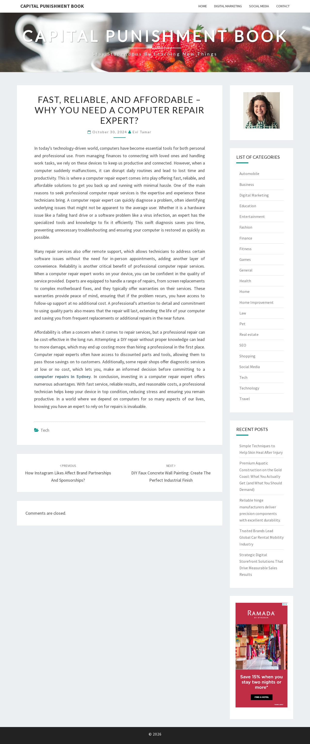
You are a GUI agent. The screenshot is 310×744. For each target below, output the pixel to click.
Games (245, 259)
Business (246, 184)
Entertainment (252, 216)
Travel (244, 398)
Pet (242, 323)
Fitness (245, 248)
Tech (45, 430)
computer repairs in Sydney (62, 376)
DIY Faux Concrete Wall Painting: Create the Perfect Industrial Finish (171, 473)
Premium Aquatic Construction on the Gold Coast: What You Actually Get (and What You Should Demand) (260, 476)
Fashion (245, 227)
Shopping (247, 356)
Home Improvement (256, 302)
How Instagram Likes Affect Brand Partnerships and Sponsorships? (68, 473)
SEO (242, 345)
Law (242, 313)
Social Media (259, 6)
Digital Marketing (228, 6)
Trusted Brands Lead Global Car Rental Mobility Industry (261, 537)
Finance (245, 238)
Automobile (249, 173)
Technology (249, 388)
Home (202, 6)
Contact (283, 6)
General (246, 270)
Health (245, 280)
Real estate (249, 334)
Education (247, 205)
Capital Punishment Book (52, 6)
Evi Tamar (142, 132)
